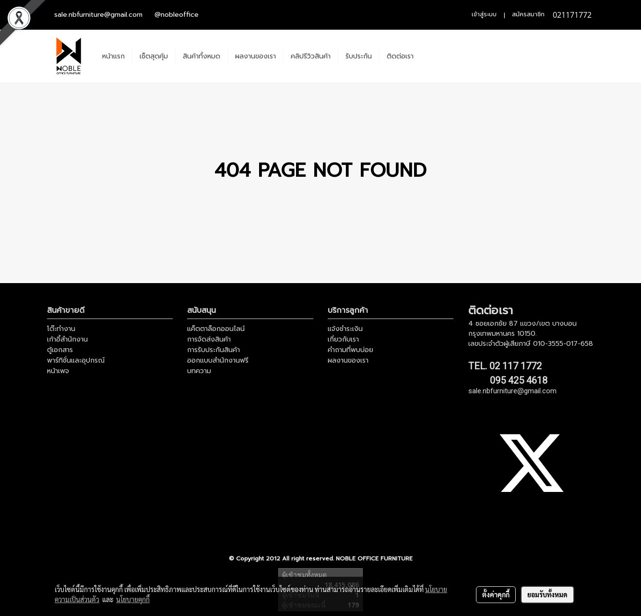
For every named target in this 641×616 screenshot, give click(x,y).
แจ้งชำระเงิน (345, 329)
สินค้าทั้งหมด (201, 56)
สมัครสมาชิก (528, 14)
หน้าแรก (113, 56)
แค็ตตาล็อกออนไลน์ (216, 329)
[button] (429, 56)
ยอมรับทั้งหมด (547, 594)
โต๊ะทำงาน (61, 329)
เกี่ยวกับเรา (343, 339)
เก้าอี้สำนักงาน (67, 339)
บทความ (199, 371)
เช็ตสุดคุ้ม (154, 56)
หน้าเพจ (58, 371)
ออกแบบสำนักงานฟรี (218, 360)
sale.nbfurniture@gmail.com (98, 15)
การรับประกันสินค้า (213, 350)
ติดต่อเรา (400, 56)
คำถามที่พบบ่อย (350, 350)
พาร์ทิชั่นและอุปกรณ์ (76, 360)
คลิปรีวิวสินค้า (311, 56)
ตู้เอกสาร (60, 350)
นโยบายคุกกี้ (133, 599)
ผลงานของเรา (255, 56)
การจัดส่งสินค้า (209, 339)
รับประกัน (358, 56)
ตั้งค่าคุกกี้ (496, 594)
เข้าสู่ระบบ (484, 14)
